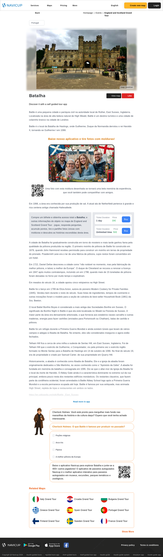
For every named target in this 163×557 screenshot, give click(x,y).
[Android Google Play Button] (31, 545)
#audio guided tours (34, 555)
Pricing (63, 5)
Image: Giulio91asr (127, 87)
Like (128, 95)
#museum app (138, 555)
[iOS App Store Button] (52, 545)
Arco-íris (59, 442)
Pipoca (59, 450)
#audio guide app (154, 555)
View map (114, 95)
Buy (126, 219)
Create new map (135, 5)
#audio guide (105, 555)
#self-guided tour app (88, 555)
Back (35, 12)
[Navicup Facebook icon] (66, 545)
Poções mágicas (63, 435)
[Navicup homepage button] (13, 5)
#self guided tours (70, 555)
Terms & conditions (149, 545)
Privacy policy (128, 545)
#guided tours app (52, 555)
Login (154, 5)
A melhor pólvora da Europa (68, 457)
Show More (128, 531)
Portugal (37, 22)
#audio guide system (121, 555)
